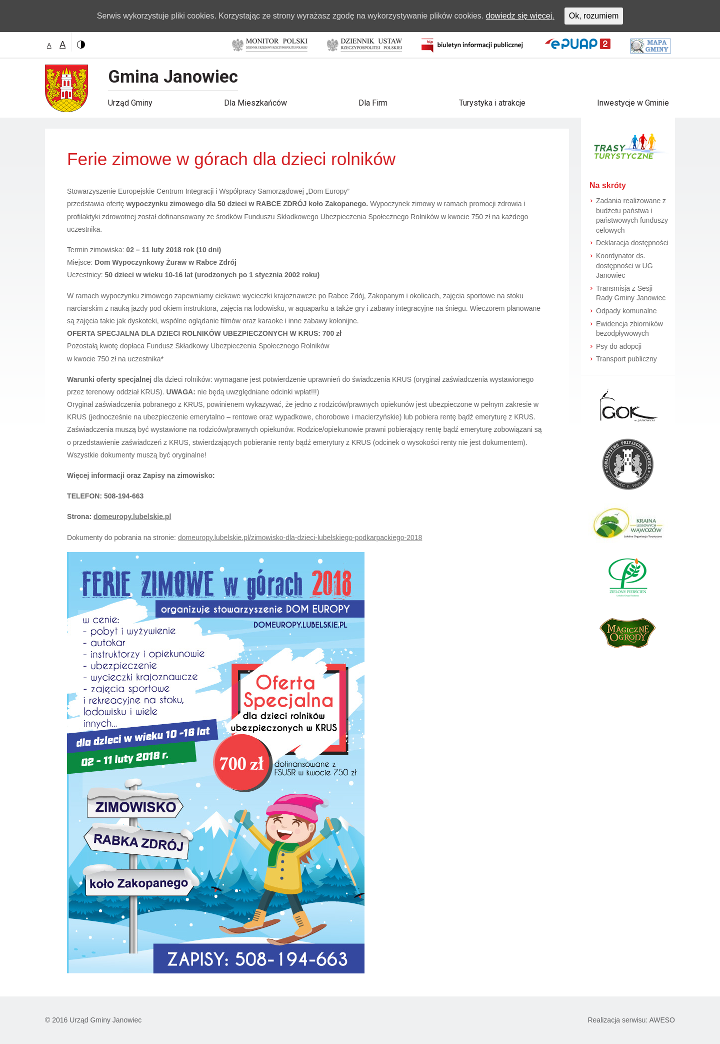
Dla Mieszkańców (255, 103)
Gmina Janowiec (173, 77)
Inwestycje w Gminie (633, 103)
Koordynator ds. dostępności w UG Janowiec (624, 265)
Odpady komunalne (626, 311)
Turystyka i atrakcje (492, 103)
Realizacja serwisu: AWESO (631, 1020)
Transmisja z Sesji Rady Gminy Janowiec (631, 293)
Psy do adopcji (619, 346)
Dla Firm (373, 103)
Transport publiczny (626, 359)
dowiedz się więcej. (520, 16)
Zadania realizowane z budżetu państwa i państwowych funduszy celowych (632, 215)
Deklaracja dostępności (632, 243)
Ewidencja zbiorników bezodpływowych (629, 329)
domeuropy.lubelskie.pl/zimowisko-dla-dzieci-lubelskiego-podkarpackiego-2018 (300, 538)
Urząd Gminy (130, 103)
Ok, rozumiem (594, 16)
